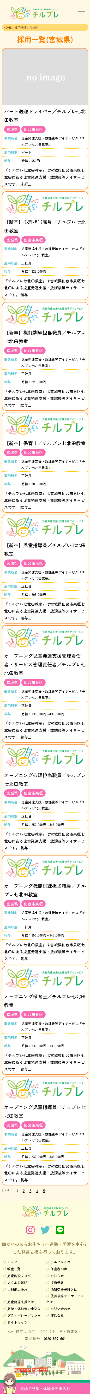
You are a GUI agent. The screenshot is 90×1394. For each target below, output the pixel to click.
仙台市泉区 (33, 129)
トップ (12, 1261)
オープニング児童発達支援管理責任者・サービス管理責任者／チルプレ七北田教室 (45, 664)
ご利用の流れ (17, 1289)
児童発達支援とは (20, 1301)
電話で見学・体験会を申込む (45, 1388)
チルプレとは (60, 1261)
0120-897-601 (55, 1338)
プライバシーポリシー (24, 1315)
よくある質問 (17, 1282)
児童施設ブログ (19, 1275)
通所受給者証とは (63, 1289)
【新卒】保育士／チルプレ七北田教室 (45, 443)
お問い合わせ (60, 1308)
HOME (8, 27)
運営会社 (57, 1315)
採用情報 (20, 27)
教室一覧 (14, 1268)
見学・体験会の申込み (24, 1308)
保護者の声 (58, 1268)
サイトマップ (17, 1322)
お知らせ (57, 1275)
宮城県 (12, 129)
